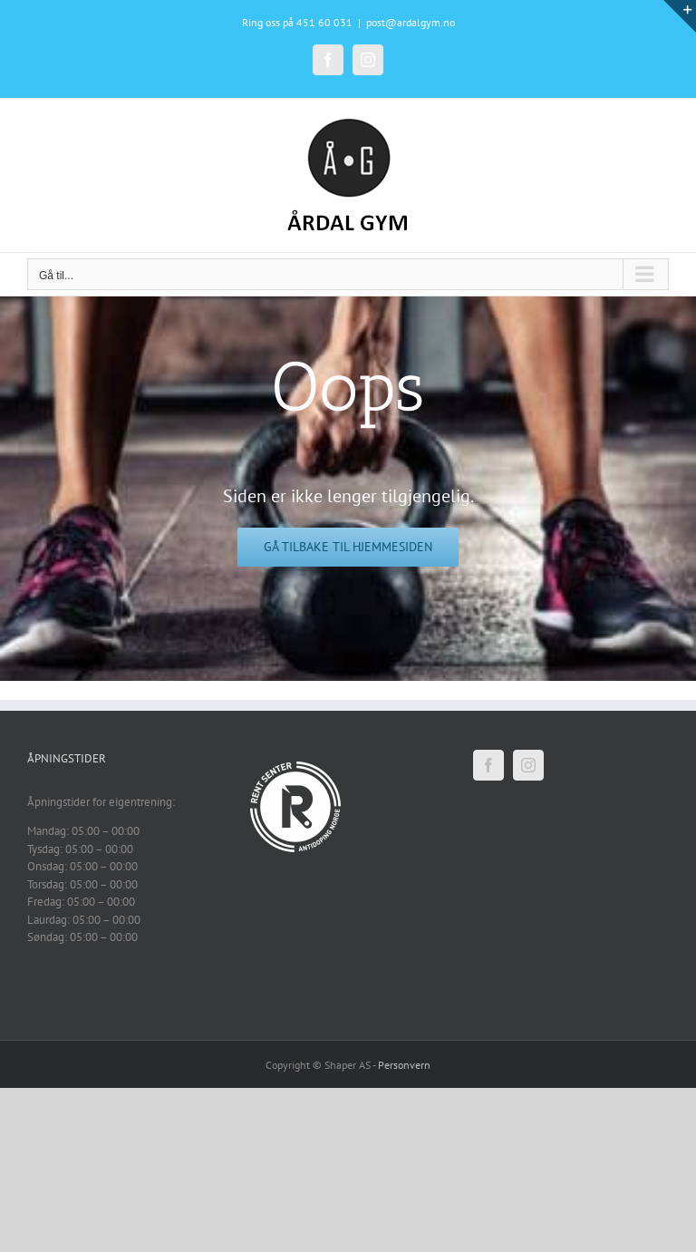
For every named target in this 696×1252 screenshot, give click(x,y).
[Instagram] (528, 765)
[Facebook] (488, 765)
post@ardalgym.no (410, 22)
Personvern (404, 1065)
